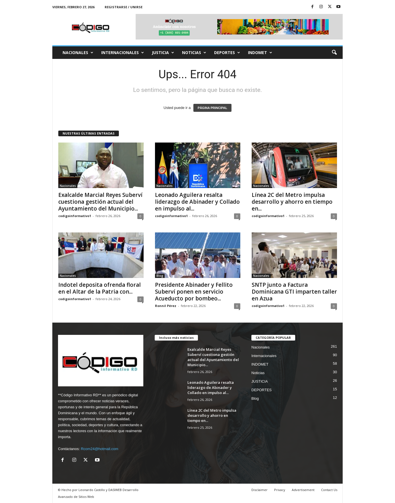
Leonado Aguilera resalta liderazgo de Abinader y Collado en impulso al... (197, 201)
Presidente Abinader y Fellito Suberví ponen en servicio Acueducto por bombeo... (194, 291)
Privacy (279, 490)
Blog (159, 276)
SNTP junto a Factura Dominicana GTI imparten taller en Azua (294, 291)
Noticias (194, 52)
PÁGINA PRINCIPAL (212, 108)
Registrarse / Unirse (123, 7)
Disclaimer (259, 490)
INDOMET (260, 52)
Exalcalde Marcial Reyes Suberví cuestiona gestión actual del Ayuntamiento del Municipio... (100, 201)
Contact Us (329, 490)
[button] (334, 52)
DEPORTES (227, 52)
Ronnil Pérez (165, 306)
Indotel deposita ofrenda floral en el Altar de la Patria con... (99, 288)
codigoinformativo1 (74, 216)
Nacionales (78, 52)
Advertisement (303, 490)
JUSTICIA (163, 52)
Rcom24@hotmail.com (99, 449)
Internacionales (122, 52)
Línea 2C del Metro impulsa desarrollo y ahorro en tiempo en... (292, 201)
